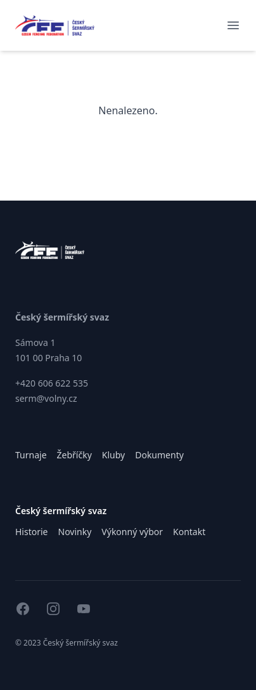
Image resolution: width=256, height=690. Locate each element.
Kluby (113, 455)
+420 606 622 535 (51, 383)
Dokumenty (159, 455)
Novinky (75, 532)
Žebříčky (74, 455)
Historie (31, 532)
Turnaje (31, 455)
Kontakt (189, 532)
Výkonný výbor (132, 532)
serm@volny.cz (46, 398)
